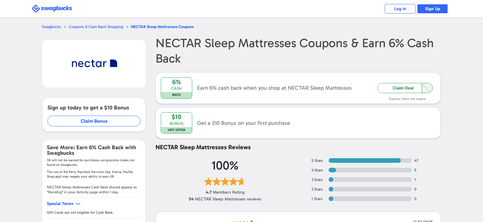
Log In (400, 8)
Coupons (162, 26)
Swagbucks (51, 26)
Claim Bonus (94, 121)
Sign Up (432, 8)
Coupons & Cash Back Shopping (96, 26)
